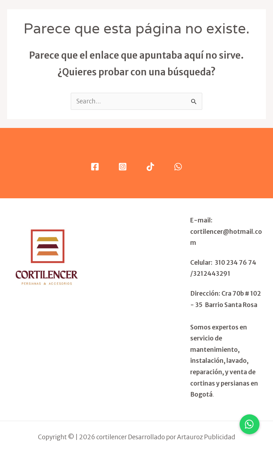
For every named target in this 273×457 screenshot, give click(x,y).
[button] (249, 424)
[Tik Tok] (150, 166)
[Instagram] (122, 166)
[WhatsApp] (178, 166)
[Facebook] (95, 166)
